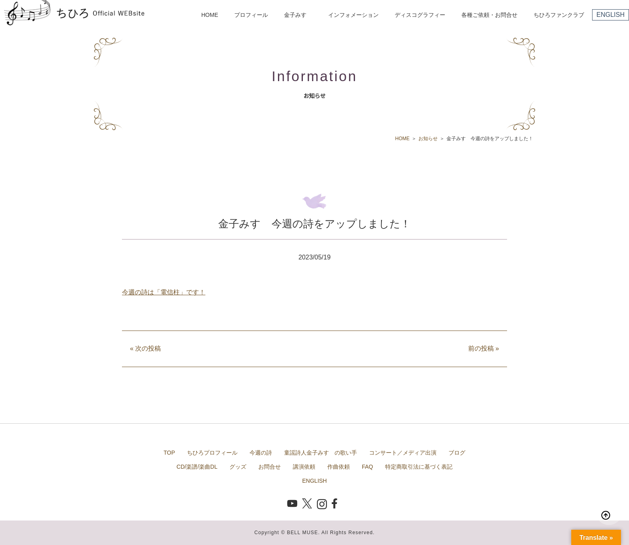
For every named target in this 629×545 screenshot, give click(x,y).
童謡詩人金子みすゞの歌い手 (320, 452)
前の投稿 (483, 348)
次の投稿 (145, 348)
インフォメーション (353, 15)
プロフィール (251, 15)
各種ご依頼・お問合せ (489, 15)
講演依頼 (304, 466)
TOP (169, 452)
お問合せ (269, 466)
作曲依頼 (338, 466)
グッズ (237, 466)
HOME (209, 15)
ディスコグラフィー (420, 15)
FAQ (367, 466)
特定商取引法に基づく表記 (418, 466)
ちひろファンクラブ (559, 15)
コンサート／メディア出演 (402, 452)
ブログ (456, 452)
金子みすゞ (298, 15)
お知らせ (428, 138)
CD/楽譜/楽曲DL (197, 466)
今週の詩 (261, 452)
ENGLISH (611, 14)
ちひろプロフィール (212, 452)
